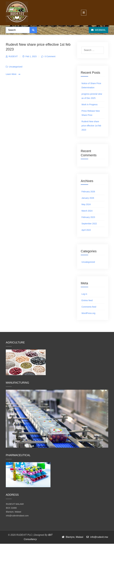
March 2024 (86, 211)
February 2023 (88, 217)
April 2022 (86, 230)
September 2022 (89, 223)
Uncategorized (15, 66)
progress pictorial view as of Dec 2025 (91, 96)
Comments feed (88, 307)
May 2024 (86, 204)
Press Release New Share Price (90, 113)
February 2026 (88, 191)
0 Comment (49, 56)
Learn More (13, 74)
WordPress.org (88, 313)
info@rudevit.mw (99, 537)
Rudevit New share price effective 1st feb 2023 (91, 125)
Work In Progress (89, 104)
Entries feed (87, 300)
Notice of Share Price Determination (91, 85)
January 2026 (87, 198)
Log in (84, 294)
